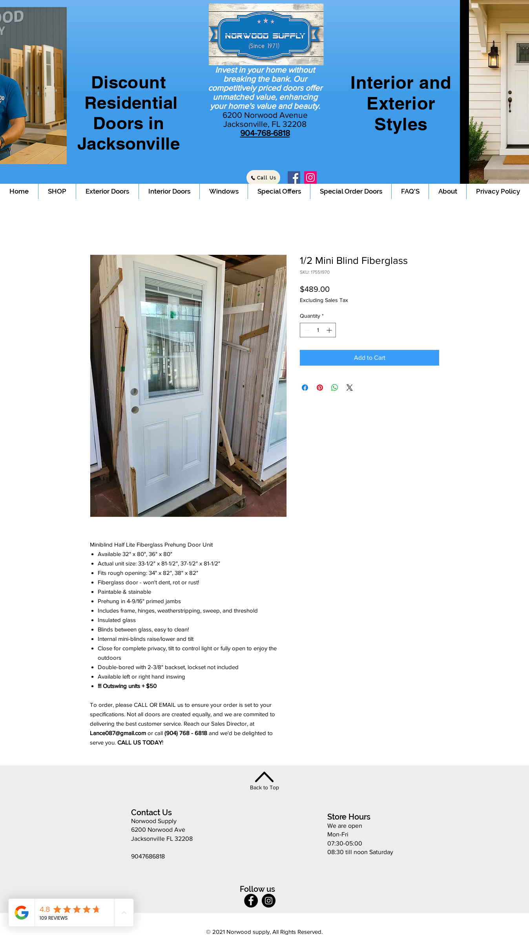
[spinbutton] (318, 330)
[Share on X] (349, 387)
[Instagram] (310, 177)
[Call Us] (263, 177)
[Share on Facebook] (305, 387)
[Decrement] (306, 330)
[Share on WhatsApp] (334, 387)
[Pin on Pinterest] (320, 387)
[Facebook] (294, 177)
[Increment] (330, 330)
